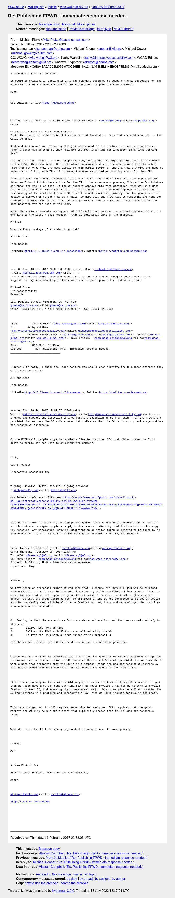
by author (118, 878)
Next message (56, 29)
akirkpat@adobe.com (99, 62)
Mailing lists (36, 7)
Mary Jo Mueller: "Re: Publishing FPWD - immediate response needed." (96, 857)
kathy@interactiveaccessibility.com (108, 57)
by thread (86, 878)
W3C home (16, 7)
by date (72, 878)
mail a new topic (84, 874)
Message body (49, 24)
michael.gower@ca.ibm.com (32, 53)
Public (52, 7)
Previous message (82, 29)
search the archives (74, 883)
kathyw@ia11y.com (26, 490)
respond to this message (53, 874)
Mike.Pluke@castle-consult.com (65, 39)
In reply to (104, 29)
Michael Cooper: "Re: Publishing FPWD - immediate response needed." (83, 862)
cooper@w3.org (109, 48)
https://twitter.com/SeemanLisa (122, 251)
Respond (68, 24)
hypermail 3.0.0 (63, 890)
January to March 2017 (108, 7)
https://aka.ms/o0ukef (58, 103)
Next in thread (123, 29)
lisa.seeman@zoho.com (53, 48)
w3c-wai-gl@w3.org (74, 7)
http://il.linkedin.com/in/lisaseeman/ (53, 251)
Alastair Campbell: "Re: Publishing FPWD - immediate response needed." (91, 853)
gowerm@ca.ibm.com (23, 305)
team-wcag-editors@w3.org (31, 62)
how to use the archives (41, 883)
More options (86, 24)
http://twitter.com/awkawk (29, 802)
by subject (102, 878)
